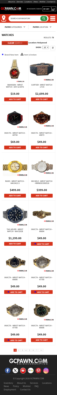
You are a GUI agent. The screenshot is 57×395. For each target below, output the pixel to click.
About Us (11, 2)
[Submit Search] (43, 18)
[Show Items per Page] (45, 47)
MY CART (49, 9)
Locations (28, 2)
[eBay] (31, 370)
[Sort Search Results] (52, 48)
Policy (16, 386)
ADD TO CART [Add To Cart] (15, 99)
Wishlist (42, 2)
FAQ (36, 386)
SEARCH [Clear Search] (15, 43)
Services (20, 2)
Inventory (8, 383)
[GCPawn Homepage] (11, 8)
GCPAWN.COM (37, 378)
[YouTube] (23, 370)
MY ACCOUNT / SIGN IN (34, 9)
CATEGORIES (15, 27)
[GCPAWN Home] (28, 361)
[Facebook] (8, 370)
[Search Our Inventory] (24, 18)
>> (41, 350)
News (36, 2)
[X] (15, 370)
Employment (10, 389)
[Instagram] (46, 370)
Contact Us (51, 2)
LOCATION (42, 27)
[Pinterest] (38, 370)
